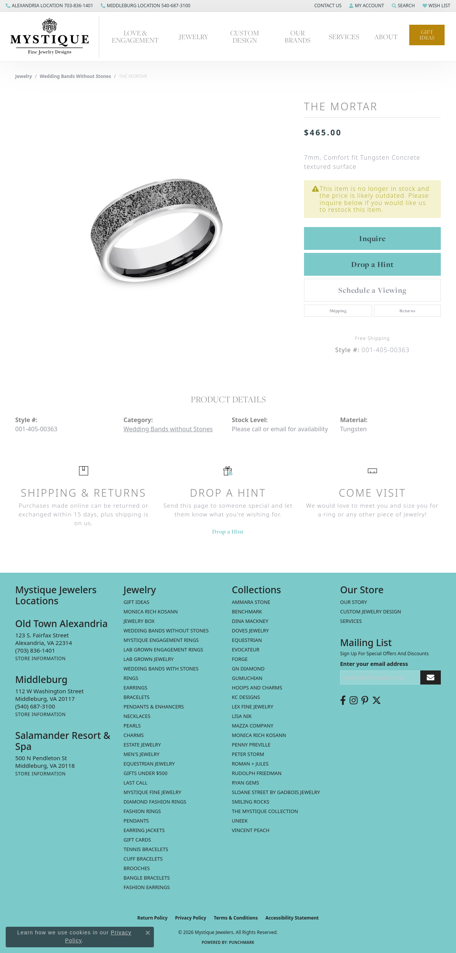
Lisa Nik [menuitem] (242, 716)
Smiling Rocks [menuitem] (250, 801)
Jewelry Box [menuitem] (139, 621)
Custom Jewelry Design (370, 611)
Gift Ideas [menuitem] (136, 602)
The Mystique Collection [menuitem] (265, 811)
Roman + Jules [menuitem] (250, 763)
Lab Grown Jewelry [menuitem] (149, 659)
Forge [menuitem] (240, 659)
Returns (407, 311)
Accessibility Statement (291, 918)
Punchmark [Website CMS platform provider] (242, 942)
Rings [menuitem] (131, 678)
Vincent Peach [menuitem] (250, 830)
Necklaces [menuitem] (137, 716)
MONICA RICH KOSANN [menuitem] (151, 611)
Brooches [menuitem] (137, 868)
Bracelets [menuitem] (136, 697)
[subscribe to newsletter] (430, 677)
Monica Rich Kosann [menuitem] (259, 735)
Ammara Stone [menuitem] (251, 602)
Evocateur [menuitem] (246, 649)
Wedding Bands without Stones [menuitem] (166, 630)
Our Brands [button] (297, 36)
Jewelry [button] (193, 36)
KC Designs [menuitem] (246, 697)
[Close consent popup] (148, 933)
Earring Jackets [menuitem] (144, 830)
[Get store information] (40, 658)
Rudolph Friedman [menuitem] (257, 773)
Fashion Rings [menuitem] (142, 811)
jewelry (23, 76)
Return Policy (152, 918)
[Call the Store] (35, 650)
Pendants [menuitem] (136, 820)
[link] (49, 6)
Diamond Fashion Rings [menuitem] (155, 801)
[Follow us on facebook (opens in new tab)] (343, 700)
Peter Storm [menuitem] (248, 754)
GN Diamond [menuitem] (248, 668)
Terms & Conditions (236, 918)
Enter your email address (374, 663)
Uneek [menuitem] (240, 820)
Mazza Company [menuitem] (252, 725)
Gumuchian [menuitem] (247, 678)
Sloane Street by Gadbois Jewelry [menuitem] (276, 792)
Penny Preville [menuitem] (251, 744)
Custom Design (244, 36)
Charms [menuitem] (134, 735)
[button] (327, 6)
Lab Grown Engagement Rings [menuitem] (163, 649)
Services (351, 621)
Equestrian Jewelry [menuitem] (149, 763)
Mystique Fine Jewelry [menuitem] (152, 792)
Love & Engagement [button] (135, 36)
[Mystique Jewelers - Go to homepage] (53, 36)
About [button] (386, 36)
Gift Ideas (427, 35)
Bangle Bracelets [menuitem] (147, 877)
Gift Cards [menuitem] (137, 839)
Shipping (338, 311)
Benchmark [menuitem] (247, 611)
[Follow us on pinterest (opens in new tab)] (364, 700)
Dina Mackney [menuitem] (250, 621)
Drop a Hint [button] (372, 264)
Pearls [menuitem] (132, 725)
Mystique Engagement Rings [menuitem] (161, 640)
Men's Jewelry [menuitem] (142, 754)
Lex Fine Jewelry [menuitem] (252, 706)
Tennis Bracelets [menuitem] (146, 849)
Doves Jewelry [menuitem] (250, 630)
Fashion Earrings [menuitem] (147, 887)
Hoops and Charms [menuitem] (257, 687)
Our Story (353, 602)
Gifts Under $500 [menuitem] (146, 773)
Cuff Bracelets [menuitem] (143, 858)
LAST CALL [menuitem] (135, 782)
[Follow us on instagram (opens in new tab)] (354, 700)
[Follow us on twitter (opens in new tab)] (376, 700)
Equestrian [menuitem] (247, 640)
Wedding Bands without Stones (75, 76)
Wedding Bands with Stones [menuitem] (161, 668)
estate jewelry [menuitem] (142, 744)
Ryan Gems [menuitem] (245, 782)
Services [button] (344, 36)
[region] (156, 230)
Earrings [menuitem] (135, 687)
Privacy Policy (190, 918)
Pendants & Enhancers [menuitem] (154, 706)
